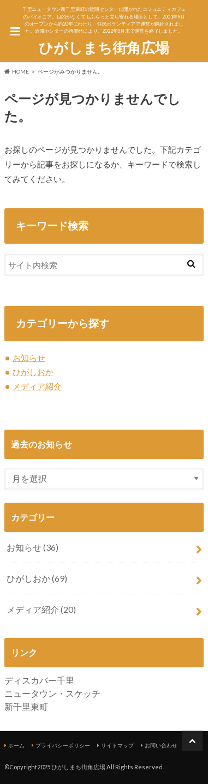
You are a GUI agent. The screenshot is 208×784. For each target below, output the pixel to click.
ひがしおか (33, 372)
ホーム (16, 745)
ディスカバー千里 (39, 680)
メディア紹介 (37, 386)
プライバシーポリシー (62, 745)
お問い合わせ (161, 745)
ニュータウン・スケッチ (52, 693)
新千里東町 (26, 706)
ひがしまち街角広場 (104, 47)
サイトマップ (117, 745)
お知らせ (29, 358)
